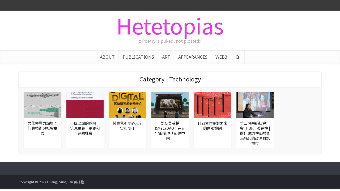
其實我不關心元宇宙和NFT (127, 125)
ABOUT (107, 57)
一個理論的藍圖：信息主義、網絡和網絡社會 (85, 128)
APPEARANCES (192, 57)
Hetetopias (170, 25)
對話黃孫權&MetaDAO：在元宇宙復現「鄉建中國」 (170, 130)
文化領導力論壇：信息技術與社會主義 (42, 128)
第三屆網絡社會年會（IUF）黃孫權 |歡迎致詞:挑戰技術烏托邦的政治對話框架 (255, 133)
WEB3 (221, 57)
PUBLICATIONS (138, 57)
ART (166, 57)
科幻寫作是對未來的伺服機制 (212, 125)
